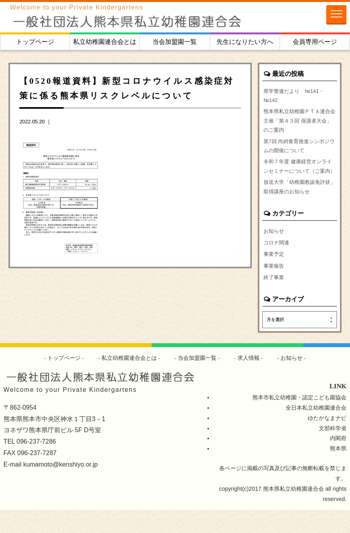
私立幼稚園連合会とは (104, 41)
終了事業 (274, 300)
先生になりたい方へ (244, 41)
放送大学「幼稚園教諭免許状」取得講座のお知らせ (296, 206)
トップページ (35, 41)
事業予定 (274, 276)
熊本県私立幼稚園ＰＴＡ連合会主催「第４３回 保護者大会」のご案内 (299, 123)
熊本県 (338, 472)
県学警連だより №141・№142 (296, 96)
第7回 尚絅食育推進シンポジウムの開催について (299, 151)
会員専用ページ (315, 41)
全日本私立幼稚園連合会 (316, 431)
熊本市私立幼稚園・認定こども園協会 (299, 421)
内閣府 (338, 462)
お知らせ (274, 251)
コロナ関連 (277, 264)
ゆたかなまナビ (327, 441)
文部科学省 (332, 451)
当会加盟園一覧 (174, 41)
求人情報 (249, 381)
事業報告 (274, 288)
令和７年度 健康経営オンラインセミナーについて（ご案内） (299, 178)
